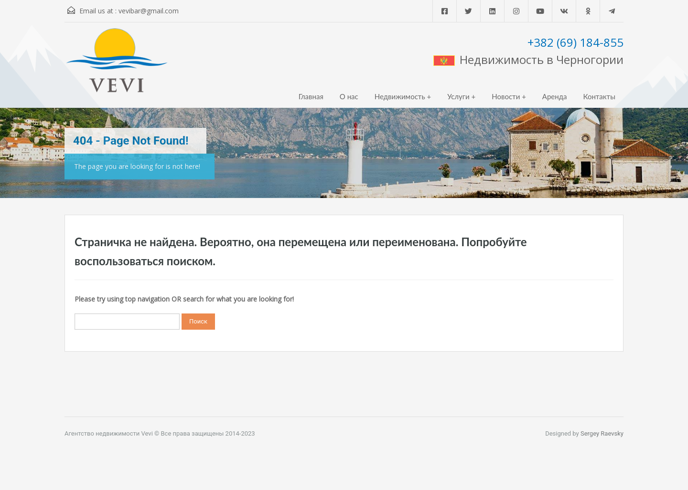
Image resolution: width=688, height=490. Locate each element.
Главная (311, 96)
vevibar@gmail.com (148, 10)
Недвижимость (400, 96)
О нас (349, 96)
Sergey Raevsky (602, 433)
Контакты (599, 96)
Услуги (458, 96)
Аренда (554, 96)
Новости (506, 96)
